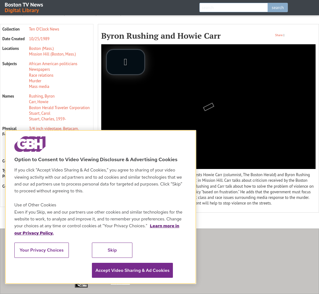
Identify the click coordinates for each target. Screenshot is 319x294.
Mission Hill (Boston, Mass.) (52, 54)
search (278, 7)
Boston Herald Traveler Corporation (59, 107)
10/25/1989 (39, 38)
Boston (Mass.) (41, 48)
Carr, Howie (38, 101)
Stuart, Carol (39, 113)
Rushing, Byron (42, 96)
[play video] (125, 62)
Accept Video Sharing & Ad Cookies (132, 270)
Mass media (39, 86)
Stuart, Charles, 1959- (47, 119)
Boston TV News (24, 7)
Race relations (41, 75)
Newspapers (39, 69)
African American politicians (53, 63)
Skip (112, 250)
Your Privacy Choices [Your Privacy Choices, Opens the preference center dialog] (42, 250)
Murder (35, 81)
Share (279, 35)
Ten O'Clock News (44, 29)
